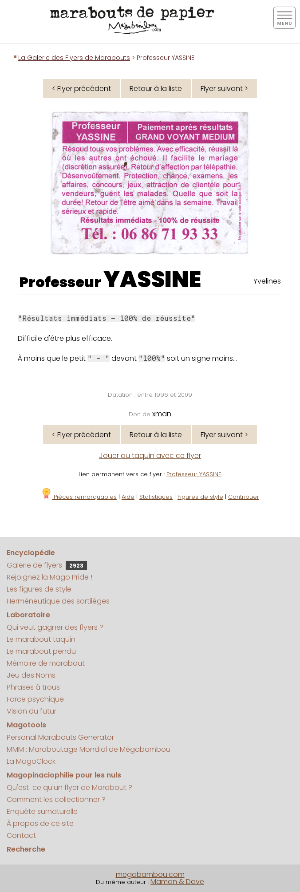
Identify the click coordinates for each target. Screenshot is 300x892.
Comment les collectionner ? (56, 799)
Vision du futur (31, 711)
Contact (21, 835)
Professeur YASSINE (193, 474)
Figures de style (200, 497)
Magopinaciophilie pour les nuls (64, 775)
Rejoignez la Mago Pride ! (49, 577)
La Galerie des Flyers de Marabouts (74, 57)
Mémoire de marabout (46, 663)
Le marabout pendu (41, 651)
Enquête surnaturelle (42, 811)
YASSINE (152, 279)
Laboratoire (28, 615)
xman (161, 414)
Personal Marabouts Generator (60, 737)
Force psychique (35, 699)
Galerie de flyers (47, 565)
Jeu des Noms (31, 675)
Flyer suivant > (224, 88)
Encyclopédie (31, 553)
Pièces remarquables (79, 497)
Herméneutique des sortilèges (58, 601)
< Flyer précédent (81, 88)
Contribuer (243, 497)
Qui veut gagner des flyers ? (55, 627)
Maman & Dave (177, 881)
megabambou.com (150, 874)
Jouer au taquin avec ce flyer (150, 455)
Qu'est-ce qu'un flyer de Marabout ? (69, 787)
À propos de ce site (40, 823)
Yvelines (267, 281)
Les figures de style (39, 589)
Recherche (26, 849)
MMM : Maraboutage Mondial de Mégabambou (88, 749)
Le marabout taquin (41, 639)
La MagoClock (31, 761)
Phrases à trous (33, 687)
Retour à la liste (156, 88)
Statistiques (156, 497)
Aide (128, 497)
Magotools (26, 725)
